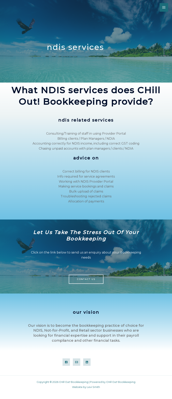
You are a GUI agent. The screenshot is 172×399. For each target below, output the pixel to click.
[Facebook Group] (66, 362)
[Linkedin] (87, 362)
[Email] (76, 362)
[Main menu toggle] (164, 7)
